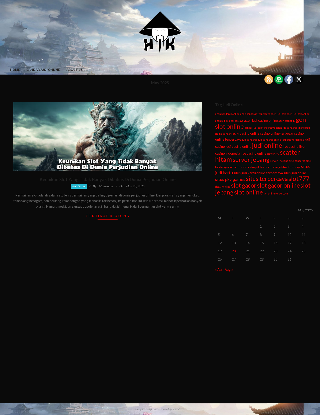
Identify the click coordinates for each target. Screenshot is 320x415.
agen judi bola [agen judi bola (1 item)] (278, 113)
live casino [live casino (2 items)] (290, 146)
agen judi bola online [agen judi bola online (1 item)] (298, 113)
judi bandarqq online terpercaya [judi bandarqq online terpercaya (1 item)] (276, 139)
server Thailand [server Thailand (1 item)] (279, 160)
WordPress (178, 409)
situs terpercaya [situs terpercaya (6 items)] (267, 178)
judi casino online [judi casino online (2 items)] (238, 146)
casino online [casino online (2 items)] (249, 133)
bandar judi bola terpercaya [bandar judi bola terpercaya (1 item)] (259, 127)
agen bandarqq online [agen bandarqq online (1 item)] (227, 113)
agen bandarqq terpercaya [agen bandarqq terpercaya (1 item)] (255, 113)
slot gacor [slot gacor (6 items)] (243, 185)
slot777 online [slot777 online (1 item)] (222, 186)
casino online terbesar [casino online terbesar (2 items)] (276, 133)
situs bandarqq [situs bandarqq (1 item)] (297, 160)
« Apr (219, 269)
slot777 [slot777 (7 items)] (298, 178)
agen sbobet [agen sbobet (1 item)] (285, 120)
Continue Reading (108, 216)
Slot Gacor (79, 186)
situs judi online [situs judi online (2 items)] (295, 173)
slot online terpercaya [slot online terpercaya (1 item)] (276, 193)
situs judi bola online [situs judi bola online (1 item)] (261, 167)
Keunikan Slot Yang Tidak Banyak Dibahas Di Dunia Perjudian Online (108, 179)
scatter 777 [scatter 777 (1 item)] (273, 153)
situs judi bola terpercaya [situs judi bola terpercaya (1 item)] (286, 167)
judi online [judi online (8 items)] (267, 145)
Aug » (229, 269)
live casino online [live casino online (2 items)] (253, 153)
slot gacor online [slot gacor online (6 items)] (278, 185)
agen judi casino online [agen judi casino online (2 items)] (261, 120)
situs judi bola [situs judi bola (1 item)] (241, 167)
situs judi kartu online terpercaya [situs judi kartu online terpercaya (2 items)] (258, 173)
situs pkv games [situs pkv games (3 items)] (230, 179)
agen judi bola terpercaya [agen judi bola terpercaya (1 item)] (229, 120)
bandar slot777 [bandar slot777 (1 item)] (231, 133)
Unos (155, 409)
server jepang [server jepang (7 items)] (251, 159)
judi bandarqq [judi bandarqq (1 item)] (250, 139)
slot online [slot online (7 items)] (248, 192)
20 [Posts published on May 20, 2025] (234, 251)
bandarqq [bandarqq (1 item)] (281, 127)
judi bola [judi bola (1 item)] (299, 139)
